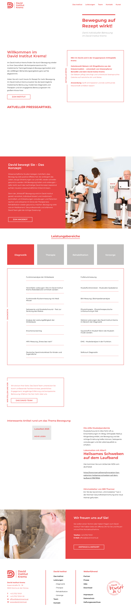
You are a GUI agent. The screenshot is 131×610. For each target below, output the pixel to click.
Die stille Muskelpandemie (97, 428)
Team (56, 599)
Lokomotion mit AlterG (95, 450)
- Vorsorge (59, 595)
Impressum (88, 595)
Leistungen (58, 580)
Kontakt (57, 603)
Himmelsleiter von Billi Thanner (99, 489)
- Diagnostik (60, 584)
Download (88, 588)
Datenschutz (89, 598)
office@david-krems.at (19, 599)
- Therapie (59, 588)
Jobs (85, 584)
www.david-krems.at (18, 602)
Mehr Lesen (40, 436)
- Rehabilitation (61, 592)
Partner (87, 576)
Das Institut (58, 576)
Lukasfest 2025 (41, 429)
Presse (86, 580)
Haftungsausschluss (92, 602)
